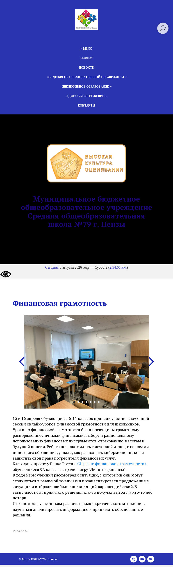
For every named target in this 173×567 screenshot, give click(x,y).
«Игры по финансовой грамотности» (113, 464)
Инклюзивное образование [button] (85, 86)
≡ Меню (86, 48)
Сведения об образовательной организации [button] (85, 77)
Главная (86, 58)
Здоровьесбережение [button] (85, 96)
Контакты (86, 105)
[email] (142, 561)
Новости (86, 67)
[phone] (133, 561)
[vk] (150, 561)
